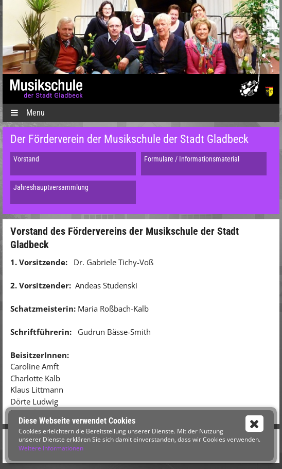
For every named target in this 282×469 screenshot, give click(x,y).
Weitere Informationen (51, 448)
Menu (27, 113)
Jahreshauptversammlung (51, 187)
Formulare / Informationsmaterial (191, 159)
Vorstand (26, 159)
